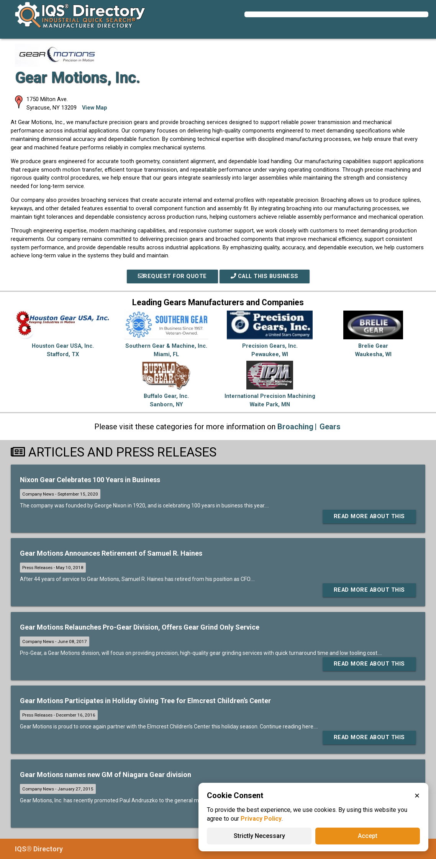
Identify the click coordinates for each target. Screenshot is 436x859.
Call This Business (264, 276)
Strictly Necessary (259, 835)
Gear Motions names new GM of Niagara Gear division (105, 775)
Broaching (295, 426)
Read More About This (369, 516)
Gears (330, 426)
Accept (367, 835)
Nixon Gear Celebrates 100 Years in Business (90, 480)
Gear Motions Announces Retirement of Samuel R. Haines (111, 553)
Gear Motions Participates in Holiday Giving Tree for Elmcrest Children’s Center (145, 701)
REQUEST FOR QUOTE (172, 276)
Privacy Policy (261, 818)
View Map (94, 108)
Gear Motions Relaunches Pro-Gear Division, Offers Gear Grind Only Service (139, 627)
